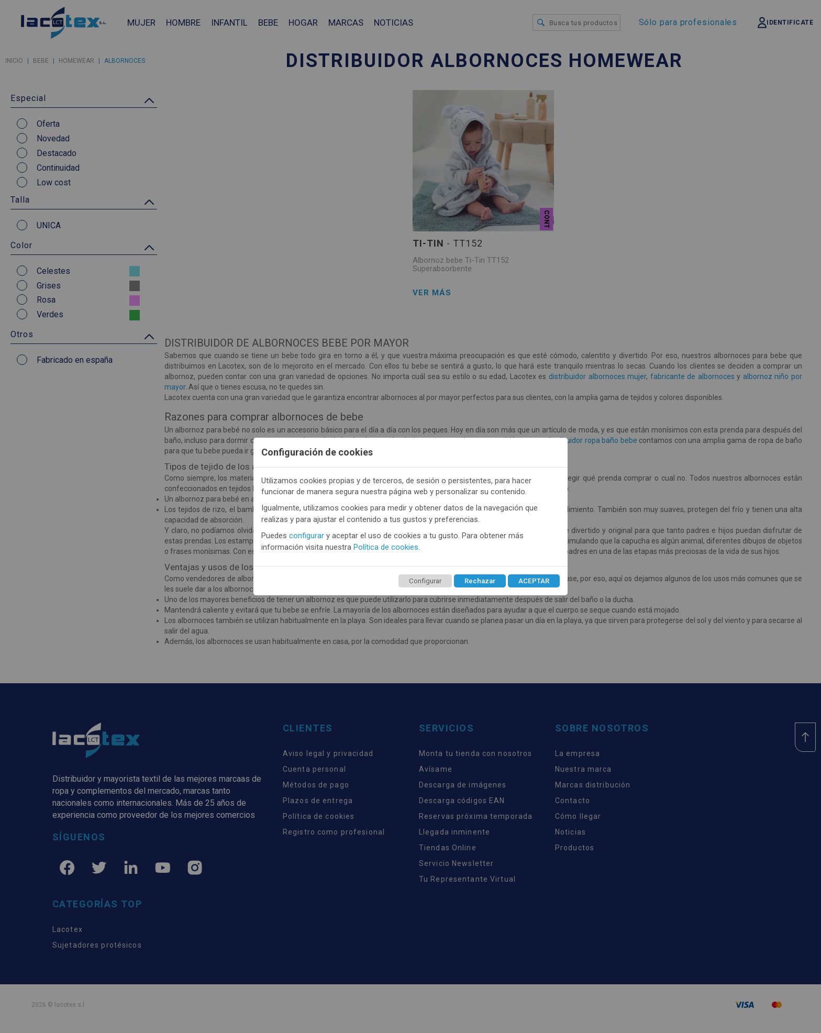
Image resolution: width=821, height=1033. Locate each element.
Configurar (425, 581)
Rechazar (479, 581)
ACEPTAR (533, 581)
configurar (306, 535)
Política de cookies (385, 547)
